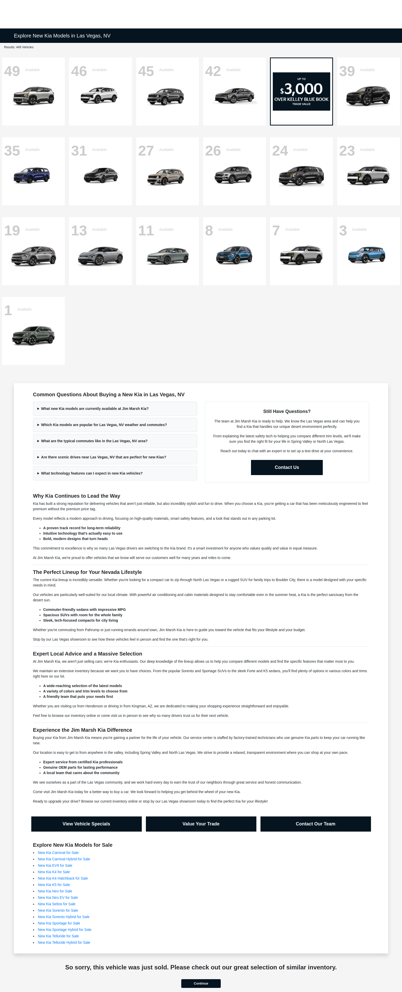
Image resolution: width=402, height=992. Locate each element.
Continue (201, 983)
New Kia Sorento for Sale (58, 910)
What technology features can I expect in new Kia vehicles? (92, 473)
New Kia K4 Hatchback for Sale (63, 878)
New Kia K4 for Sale (54, 872)
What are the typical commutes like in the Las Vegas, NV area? (94, 441)
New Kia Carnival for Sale (58, 853)
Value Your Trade (201, 823)
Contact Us (287, 467)
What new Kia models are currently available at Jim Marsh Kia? (94, 409)
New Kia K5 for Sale (54, 885)
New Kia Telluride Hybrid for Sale (64, 942)
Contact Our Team (316, 823)
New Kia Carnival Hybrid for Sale (64, 859)
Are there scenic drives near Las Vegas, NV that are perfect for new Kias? (103, 457)
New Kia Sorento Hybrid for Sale (64, 917)
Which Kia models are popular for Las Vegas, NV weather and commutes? (104, 425)
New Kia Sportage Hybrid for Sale (65, 930)
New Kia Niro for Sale (55, 891)
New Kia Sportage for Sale (59, 923)
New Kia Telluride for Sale (58, 936)
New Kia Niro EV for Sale (58, 897)
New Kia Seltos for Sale (57, 904)
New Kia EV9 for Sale (55, 865)
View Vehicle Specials (86, 823)
